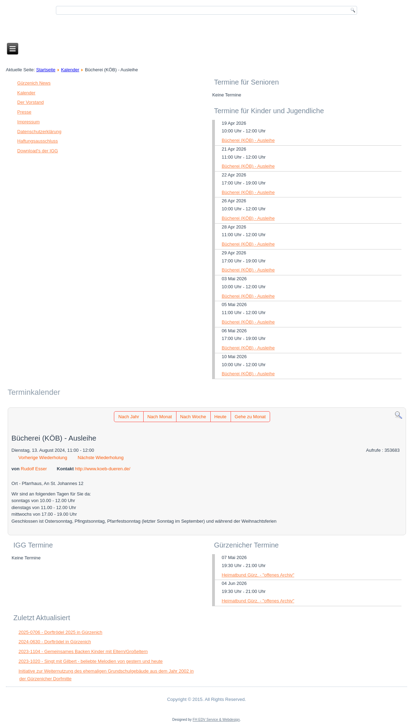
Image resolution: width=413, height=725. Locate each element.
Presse (24, 112)
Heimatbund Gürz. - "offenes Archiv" (258, 575)
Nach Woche (193, 416)
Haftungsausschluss (37, 141)
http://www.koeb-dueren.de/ (102, 468)
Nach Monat (159, 416)
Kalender (70, 69)
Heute (220, 416)
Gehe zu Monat (250, 416)
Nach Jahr (128, 416)
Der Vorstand (30, 102)
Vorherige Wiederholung (43, 457)
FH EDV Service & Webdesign (216, 720)
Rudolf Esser (34, 468)
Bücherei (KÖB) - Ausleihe (248, 140)
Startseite (46, 69)
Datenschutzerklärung (39, 131)
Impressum (28, 121)
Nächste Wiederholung (101, 457)
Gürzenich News (33, 83)
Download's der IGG (37, 150)
